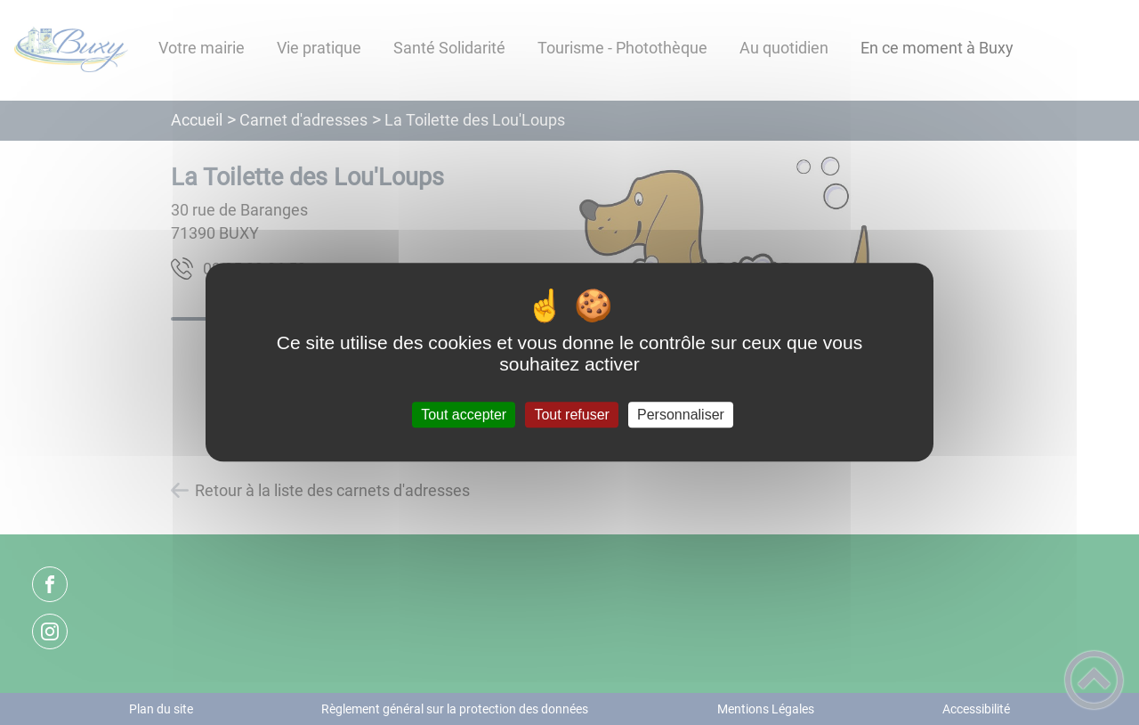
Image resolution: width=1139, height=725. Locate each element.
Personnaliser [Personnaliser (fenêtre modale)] (680, 414)
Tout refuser (571, 414)
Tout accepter (463, 414)
